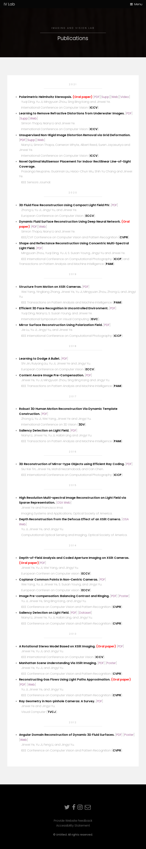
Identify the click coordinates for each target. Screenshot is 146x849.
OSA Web (63, 502)
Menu (138, 4)
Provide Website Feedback (73, 820)
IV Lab (9, 4)
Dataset (85, 612)
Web (114, 97)
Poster (123, 596)
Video (124, 97)
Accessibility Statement (73, 825)
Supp (105, 97)
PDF (96, 97)
